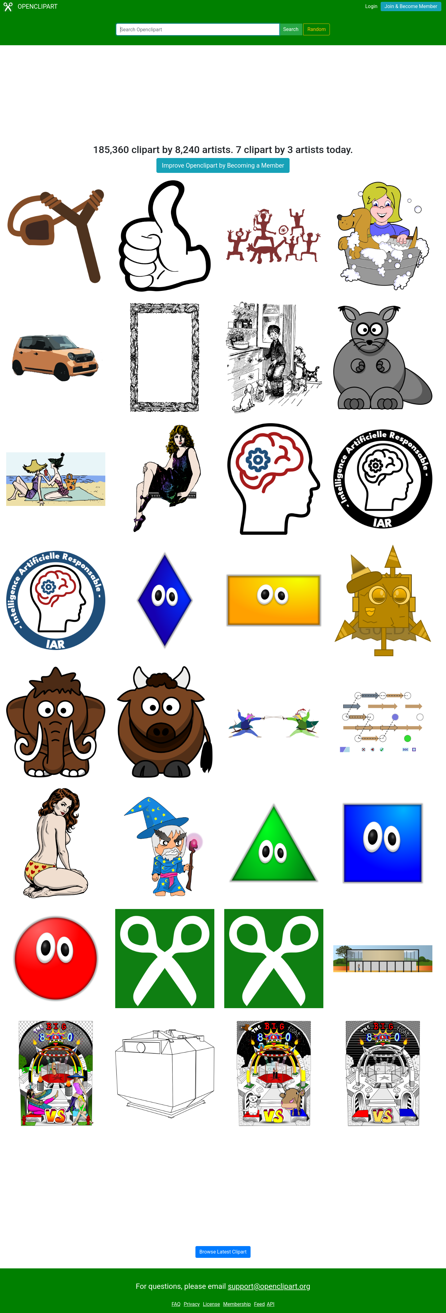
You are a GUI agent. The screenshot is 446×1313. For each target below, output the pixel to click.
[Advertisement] (223, 97)
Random (316, 29)
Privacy (192, 1304)
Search (290, 29)
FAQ (176, 1304)
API (270, 1304)
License (211, 1304)
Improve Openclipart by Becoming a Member (223, 165)
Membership (237, 1304)
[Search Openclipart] (197, 29)
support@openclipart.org (269, 1286)
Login (371, 6)
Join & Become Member (411, 6)
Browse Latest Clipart (223, 1252)
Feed (259, 1304)
